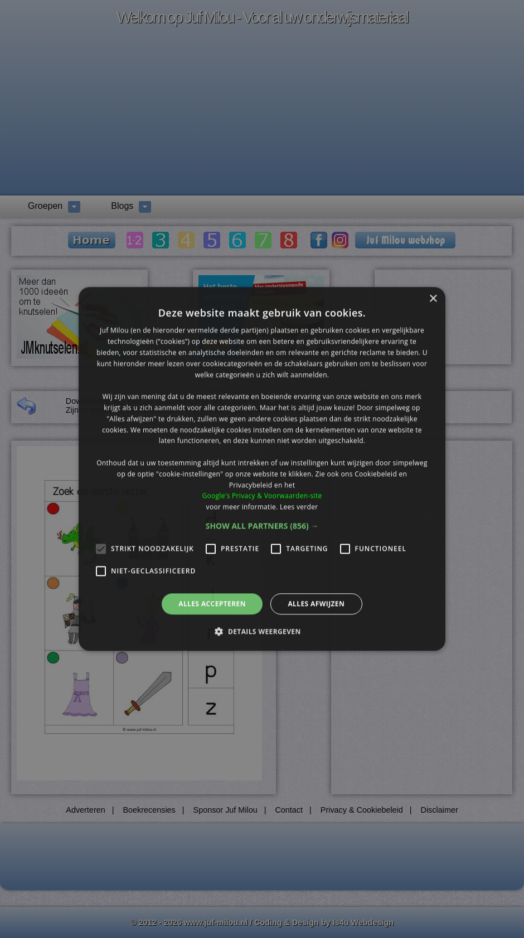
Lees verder (299, 506)
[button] (262, 526)
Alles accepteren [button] (212, 603)
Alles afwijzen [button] (316, 603)
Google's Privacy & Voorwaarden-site (262, 496)
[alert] (262, 469)
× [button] (433, 299)
